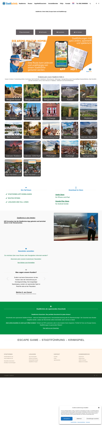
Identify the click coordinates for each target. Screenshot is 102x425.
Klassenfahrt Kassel (33, 407)
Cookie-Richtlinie (74, 422)
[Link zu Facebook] (99, 3)
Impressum (88, 422)
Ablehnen (79, 418)
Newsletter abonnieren (9, 408)
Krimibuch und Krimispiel (9, 410)
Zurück (7, 326)
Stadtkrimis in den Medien (26, 265)
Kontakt (55, 404)
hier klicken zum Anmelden (26, 310)
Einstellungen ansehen (93, 418)
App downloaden (33, 404)
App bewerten (57, 407)
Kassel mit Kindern (33, 405)
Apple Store (59, 242)
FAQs (55, 405)
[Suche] (90, 3)
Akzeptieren (67, 418)
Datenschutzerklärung (81, 422)
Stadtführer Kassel (33, 409)
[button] (99, 407)
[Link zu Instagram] (96, 3)
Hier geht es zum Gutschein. (51, 375)
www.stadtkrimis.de (8, 405)
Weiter (44, 326)
